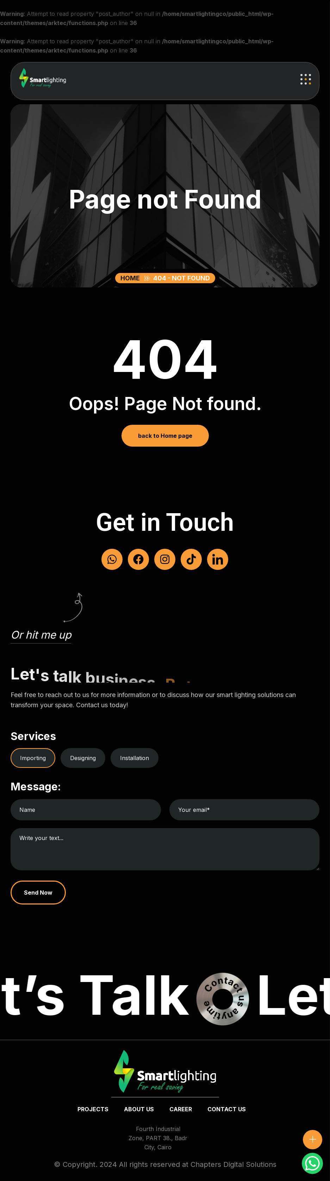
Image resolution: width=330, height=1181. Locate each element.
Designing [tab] (83, 758)
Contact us (226, 1109)
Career (180, 1109)
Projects (92, 1109)
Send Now (38, 892)
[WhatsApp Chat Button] (312, 1163)
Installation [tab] (134, 758)
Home (131, 278)
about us (139, 1109)
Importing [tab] (33, 758)
